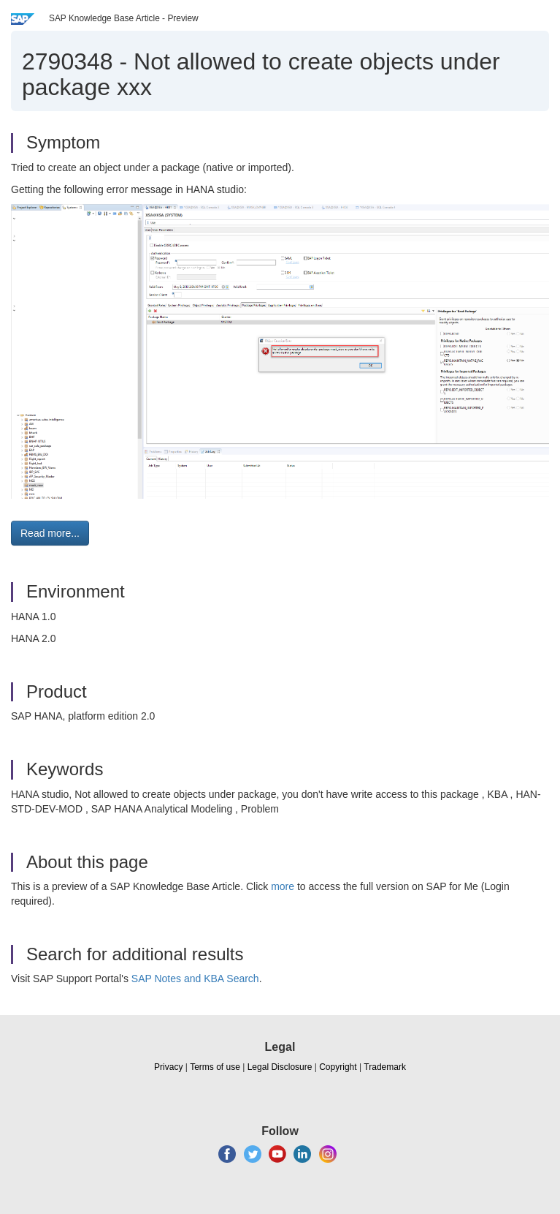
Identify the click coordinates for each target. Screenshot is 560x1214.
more (282, 886)
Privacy (168, 1067)
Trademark (385, 1067)
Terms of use (215, 1067)
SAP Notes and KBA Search (195, 978)
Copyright (337, 1067)
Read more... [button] (50, 533)
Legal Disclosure (280, 1067)
